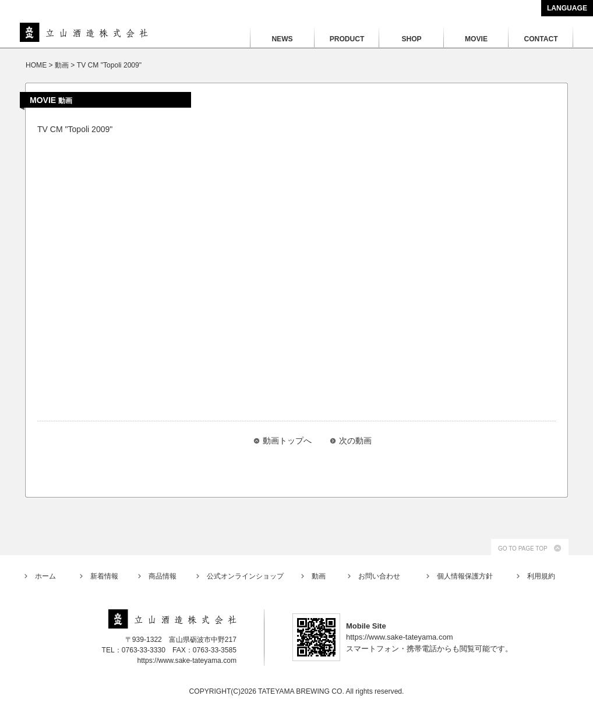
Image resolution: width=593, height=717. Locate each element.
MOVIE (476, 39)
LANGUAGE (567, 8)
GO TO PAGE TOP (523, 548)
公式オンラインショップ (245, 576)
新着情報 (104, 576)
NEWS (281, 39)
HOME (36, 65)
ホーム (45, 576)
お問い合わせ (379, 576)
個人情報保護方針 (465, 576)
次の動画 (355, 440)
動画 (319, 576)
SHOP (411, 39)
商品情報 (163, 576)
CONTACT (540, 39)
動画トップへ (287, 440)
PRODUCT (347, 39)
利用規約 (541, 576)
